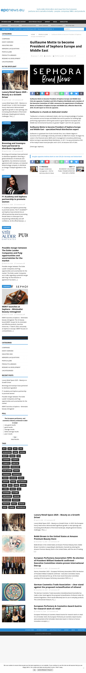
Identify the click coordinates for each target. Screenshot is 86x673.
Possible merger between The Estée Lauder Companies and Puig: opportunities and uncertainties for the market (14, 254)
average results (9, 444)
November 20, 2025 (42, 605)
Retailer (21, 518)
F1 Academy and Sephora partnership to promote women (14, 199)
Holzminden (22, 496)
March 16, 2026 (8, 314)
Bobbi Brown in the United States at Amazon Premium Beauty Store (56, 552)
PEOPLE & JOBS (15, 25)
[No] (84, 668)
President (16, 515)
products (6, 518)
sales (4, 522)
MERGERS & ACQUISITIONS (29, 25)
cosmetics (6, 478)
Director (15, 478)
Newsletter (64, 22)
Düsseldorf (15, 482)
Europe (16, 485)
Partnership (7, 511)
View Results (15, 454)
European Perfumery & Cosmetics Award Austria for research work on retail (58, 622)
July (10, 500)
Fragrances (16, 489)
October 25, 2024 (41, 626)
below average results (12, 446)
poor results (8, 449)
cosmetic (15, 474)
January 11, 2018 (38, 56)
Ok (34, 670)
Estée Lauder (7, 485)
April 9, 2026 (7, 100)
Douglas (6, 482)
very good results (10, 440)
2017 (15, 463)
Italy (4, 500)
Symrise (11, 522)
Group (21, 493)
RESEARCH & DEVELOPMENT (11, 58)
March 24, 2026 (8, 263)
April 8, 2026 (7, 151)
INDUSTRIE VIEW (70, 25)
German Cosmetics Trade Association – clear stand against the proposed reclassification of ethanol (59, 600)
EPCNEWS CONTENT (20, 22)
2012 (9, 463)
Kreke (16, 500)
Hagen (13, 496)
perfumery (6, 515)
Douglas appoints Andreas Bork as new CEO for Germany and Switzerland (57, 156)
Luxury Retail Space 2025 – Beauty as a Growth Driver (15, 94)
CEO (18, 471)
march (12, 504)
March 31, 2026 (8, 204)
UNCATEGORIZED (7, 62)
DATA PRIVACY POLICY (35, 22)
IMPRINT (47, 22)
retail (14, 518)
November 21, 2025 (42, 583)
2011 (4, 463)
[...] (13, 116)
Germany (13, 493)
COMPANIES (4, 25)
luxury (23, 500)
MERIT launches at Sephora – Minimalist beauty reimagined (12, 309)
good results (9, 442)
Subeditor (48, 56)
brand (12, 471)
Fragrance (6, 489)
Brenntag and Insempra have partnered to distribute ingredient (13, 146)
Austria (22, 467)
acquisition (7, 467)
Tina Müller (21, 522)
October (15, 507)
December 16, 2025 (41, 556)
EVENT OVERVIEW (43, 25)
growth (5, 496)
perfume (16, 511)
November (6, 507)
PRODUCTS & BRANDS (57, 25)
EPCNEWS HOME (6, 22)
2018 (20, 463)
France (5, 493)
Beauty (5, 471)
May (19, 504)
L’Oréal (5, 504)
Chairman (6, 474)
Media (55, 22)
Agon (15, 467)
